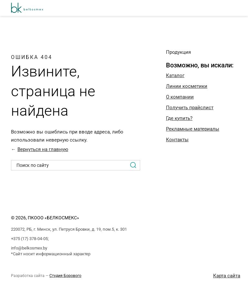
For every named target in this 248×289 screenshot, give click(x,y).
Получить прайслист (189, 107)
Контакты (177, 140)
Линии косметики (186, 86)
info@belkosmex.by (29, 248)
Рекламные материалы (192, 129)
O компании (180, 97)
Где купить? (179, 118)
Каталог (175, 75)
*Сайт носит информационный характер (50, 253)
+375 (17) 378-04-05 (29, 238)
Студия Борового (65, 275)
